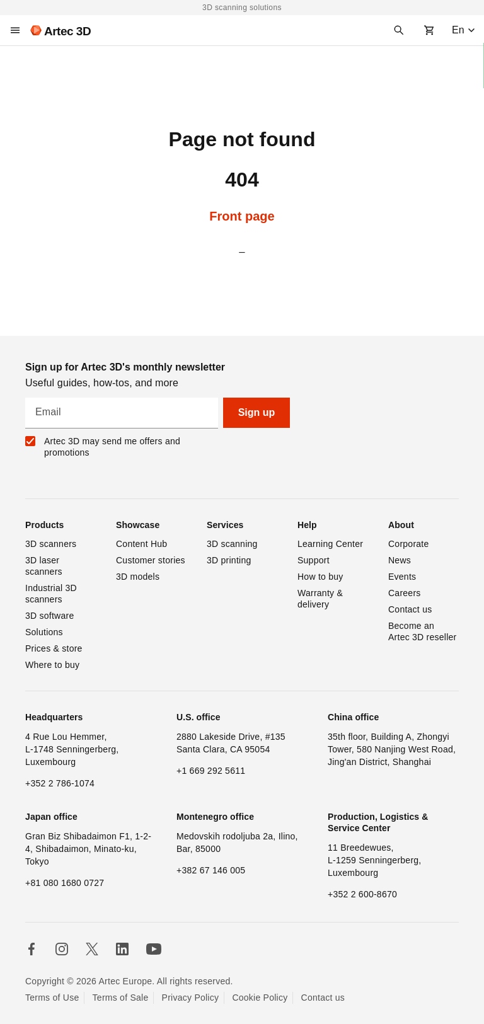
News (399, 560)
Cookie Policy (259, 997)
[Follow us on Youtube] (153, 949)
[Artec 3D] (60, 30)
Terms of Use (52, 997)
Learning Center (330, 544)
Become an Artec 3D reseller (422, 631)
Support (313, 560)
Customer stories (150, 560)
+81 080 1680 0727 (64, 883)
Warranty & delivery (321, 598)
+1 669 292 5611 (210, 771)
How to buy (320, 577)
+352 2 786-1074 (60, 783)
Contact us (410, 609)
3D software (49, 616)
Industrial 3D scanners (52, 593)
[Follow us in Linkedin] (122, 949)
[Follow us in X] (92, 949)
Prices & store (54, 648)
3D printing (229, 560)
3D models (137, 577)
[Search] (399, 30)
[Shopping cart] (429, 30)
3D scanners (50, 544)
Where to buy (52, 665)
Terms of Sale (121, 997)
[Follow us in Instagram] (61, 949)
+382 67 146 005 (210, 870)
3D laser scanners (43, 566)
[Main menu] (15, 30)
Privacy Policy (190, 997)
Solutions (44, 632)
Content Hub (141, 544)
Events (402, 577)
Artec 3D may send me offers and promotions (112, 446)
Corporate (408, 544)
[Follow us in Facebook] (31, 949)
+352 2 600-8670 (362, 894)
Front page (241, 216)
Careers (404, 593)
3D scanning (232, 544)
